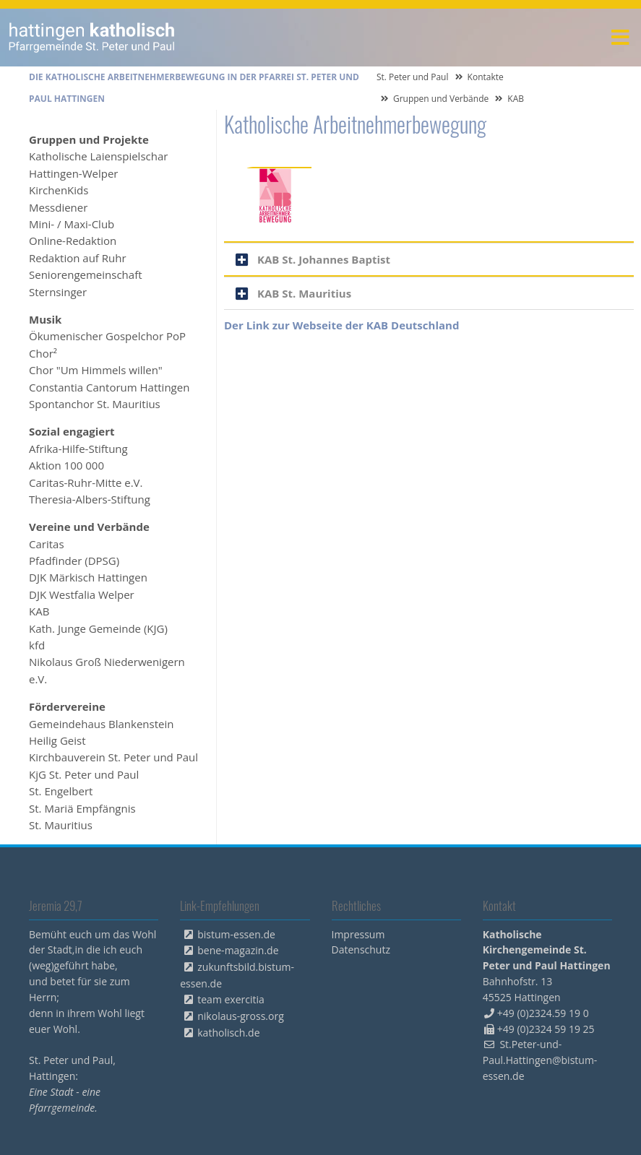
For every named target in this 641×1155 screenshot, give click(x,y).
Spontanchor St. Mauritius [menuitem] (94, 404)
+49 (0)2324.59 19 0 (543, 1013)
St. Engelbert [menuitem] (61, 791)
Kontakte (486, 77)
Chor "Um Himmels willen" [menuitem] (96, 370)
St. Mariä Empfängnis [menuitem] (82, 808)
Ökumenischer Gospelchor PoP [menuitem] (107, 336)
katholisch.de (228, 1032)
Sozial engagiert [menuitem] (71, 431)
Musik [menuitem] (45, 319)
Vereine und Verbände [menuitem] (89, 526)
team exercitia (230, 999)
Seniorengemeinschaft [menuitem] (85, 274)
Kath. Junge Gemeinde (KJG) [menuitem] (98, 628)
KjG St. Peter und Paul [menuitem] (84, 774)
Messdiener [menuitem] (58, 207)
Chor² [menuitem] (43, 353)
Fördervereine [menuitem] (67, 706)
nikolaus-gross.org (240, 1016)
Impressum (358, 934)
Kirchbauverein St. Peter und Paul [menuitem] (113, 757)
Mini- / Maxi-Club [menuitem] (71, 224)
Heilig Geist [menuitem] (57, 740)
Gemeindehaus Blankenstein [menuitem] (101, 724)
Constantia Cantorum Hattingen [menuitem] (109, 387)
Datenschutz (361, 949)
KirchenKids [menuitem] (58, 190)
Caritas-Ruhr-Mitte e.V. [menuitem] (86, 482)
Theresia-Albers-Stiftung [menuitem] (89, 499)
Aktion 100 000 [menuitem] (66, 465)
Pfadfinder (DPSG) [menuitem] (74, 560)
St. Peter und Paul (413, 77)
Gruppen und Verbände (441, 98)
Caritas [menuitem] (46, 544)
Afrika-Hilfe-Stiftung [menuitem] (78, 448)
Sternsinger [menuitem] (58, 292)
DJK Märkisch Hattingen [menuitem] (88, 577)
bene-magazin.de (237, 950)
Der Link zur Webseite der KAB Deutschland (341, 325)
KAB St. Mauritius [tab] (304, 293)
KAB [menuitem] (39, 611)
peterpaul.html (92, 37)
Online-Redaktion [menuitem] (72, 240)
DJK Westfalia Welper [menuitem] (81, 594)
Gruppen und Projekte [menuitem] (89, 139)
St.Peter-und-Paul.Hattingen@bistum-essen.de (540, 1060)
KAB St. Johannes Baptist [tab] (323, 259)
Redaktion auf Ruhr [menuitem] (77, 258)
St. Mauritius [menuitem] (61, 825)
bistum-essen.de (236, 934)
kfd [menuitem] (37, 645)
